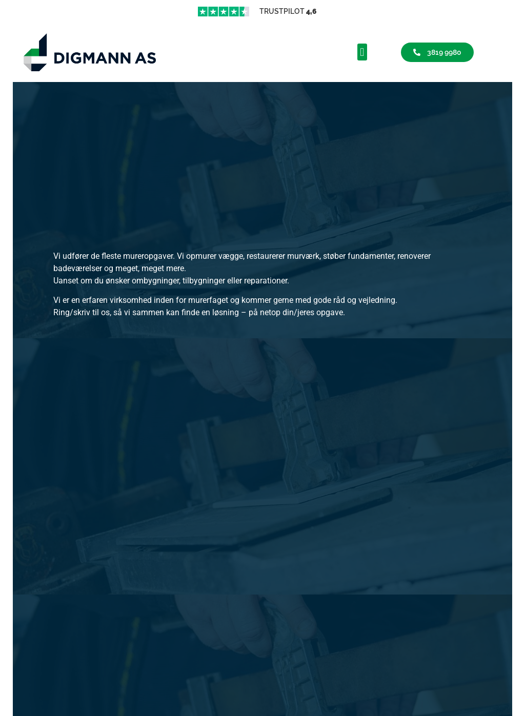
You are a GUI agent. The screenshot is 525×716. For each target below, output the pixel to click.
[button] (362, 52)
